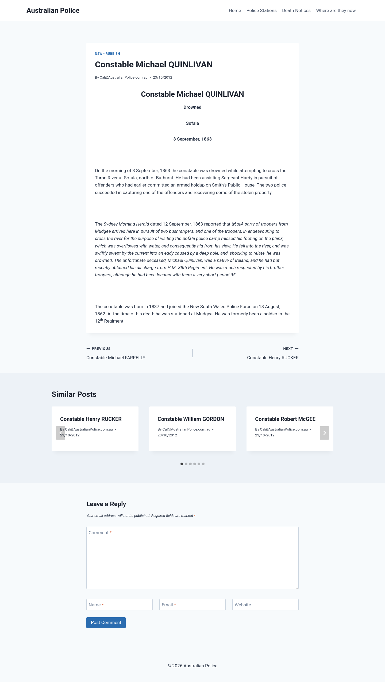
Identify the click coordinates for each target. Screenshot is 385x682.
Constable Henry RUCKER (248, 353)
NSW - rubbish (107, 54)
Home (235, 10)
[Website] (265, 604)
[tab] (181, 464)
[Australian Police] (52, 10)
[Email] (192, 604)
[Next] (324, 433)
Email (169, 604)
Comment (100, 532)
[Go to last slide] (60, 433)
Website (243, 604)
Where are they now (336, 10)
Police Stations (262, 10)
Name (96, 604)
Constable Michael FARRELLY (137, 353)
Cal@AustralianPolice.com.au (124, 77)
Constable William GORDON (191, 419)
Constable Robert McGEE (285, 419)
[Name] (119, 604)
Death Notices (296, 10)
